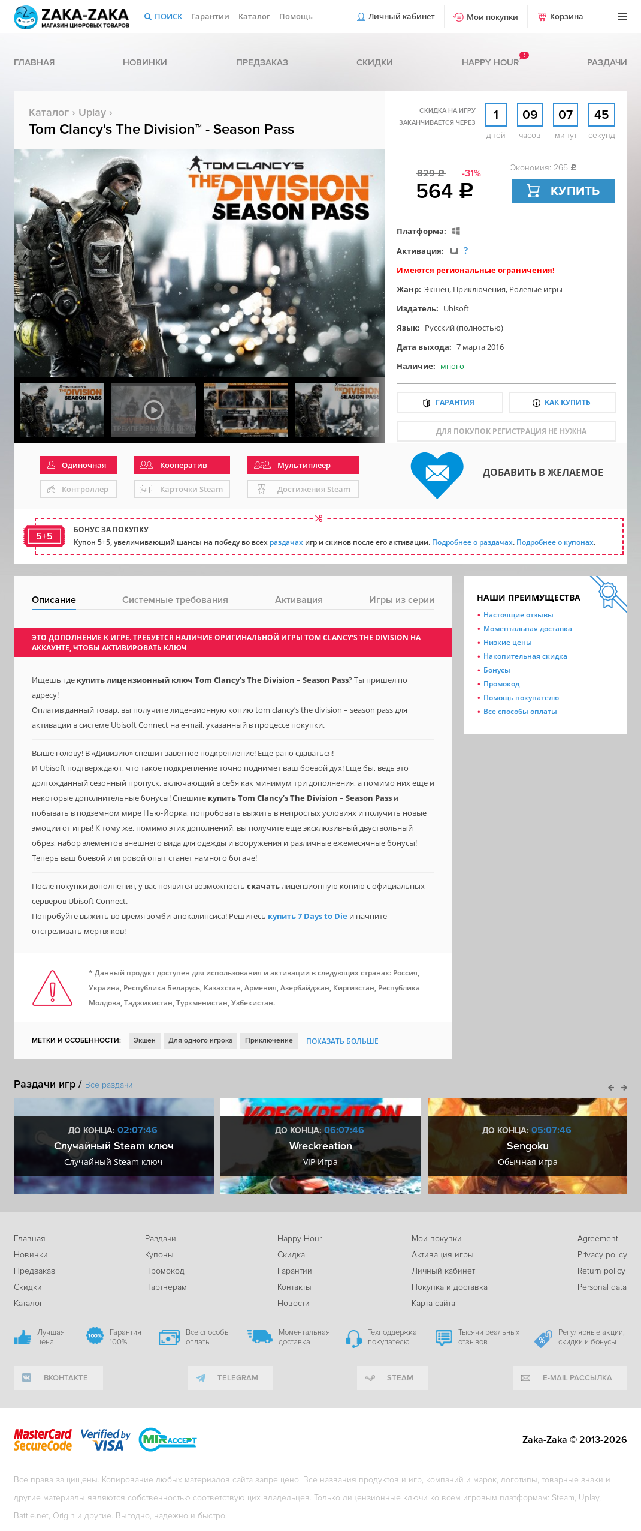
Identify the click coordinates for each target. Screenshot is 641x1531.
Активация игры (443, 1255)
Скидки (374, 62)
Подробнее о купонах (555, 542)
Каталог (254, 16)
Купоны (159, 1255)
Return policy (601, 1271)
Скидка (291, 1255)
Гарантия (455, 402)
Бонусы (496, 670)
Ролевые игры (536, 289)
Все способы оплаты (520, 711)
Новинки (145, 62)
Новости (293, 1303)
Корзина (566, 16)
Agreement (597, 1238)
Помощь (296, 16)
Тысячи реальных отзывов (488, 1337)
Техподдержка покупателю (392, 1337)
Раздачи (607, 62)
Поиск (168, 16)
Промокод (501, 684)
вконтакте (66, 1378)
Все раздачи (109, 1085)
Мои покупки (492, 16)
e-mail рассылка (577, 1378)
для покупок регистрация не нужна (511, 431)
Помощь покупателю (521, 697)
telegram (237, 1378)
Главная (34, 62)
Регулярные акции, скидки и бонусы (591, 1337)
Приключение (269, 1040)
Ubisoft (456, 308)
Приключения (479, 289)
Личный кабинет (401, 16)
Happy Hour (299, 1238)
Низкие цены (507, 642)
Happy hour (490, 62)
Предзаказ (262, 62)
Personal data (602, 1287)
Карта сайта (433, 1303)
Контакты (294, 1287)
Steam (400, 1378)
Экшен (436, 289)
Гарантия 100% (125, 1337)
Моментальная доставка (527, 628)
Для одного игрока (200, 1040)
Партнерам (166, 1287)
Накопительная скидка (525, 656)
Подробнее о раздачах (472, 542)
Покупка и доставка (450, 1287)
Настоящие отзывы (518, 615)
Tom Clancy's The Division (356, 637)
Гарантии (210, 16)
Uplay (92, 112)
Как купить (568, 402)
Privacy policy (602, 1255)
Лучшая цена (51, 1337)
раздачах (286, 542)
